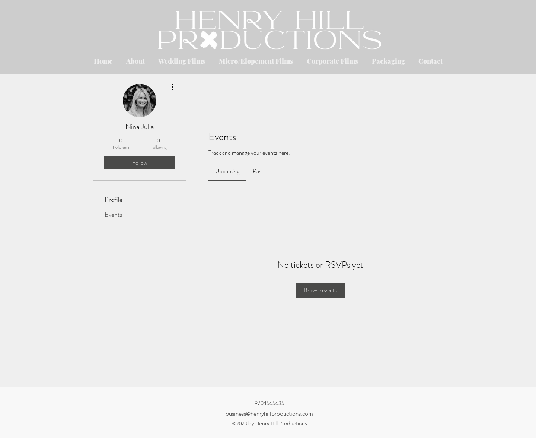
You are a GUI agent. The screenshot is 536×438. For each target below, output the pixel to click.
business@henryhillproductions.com (269, 413)
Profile (113, 199)
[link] (227, 171)
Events (113, 214)
